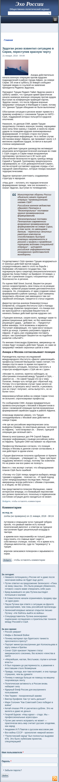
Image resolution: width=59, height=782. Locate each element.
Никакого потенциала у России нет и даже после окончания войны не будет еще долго (30, 578)
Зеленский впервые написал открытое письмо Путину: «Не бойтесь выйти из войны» (28, 611)
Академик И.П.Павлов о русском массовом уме (29, 729)
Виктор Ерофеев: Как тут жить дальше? (25, 699)
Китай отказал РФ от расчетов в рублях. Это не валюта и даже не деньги (29, 709)
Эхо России (29, 4)
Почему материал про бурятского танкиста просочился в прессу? (26, 640)
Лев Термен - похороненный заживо (23, 696)
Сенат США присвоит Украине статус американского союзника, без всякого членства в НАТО (30, 653)
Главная (8, 40)
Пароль (6, 761)
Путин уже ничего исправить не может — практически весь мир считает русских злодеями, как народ (30, 723)
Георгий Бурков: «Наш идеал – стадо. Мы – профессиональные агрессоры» (27, 716)
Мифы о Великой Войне (17, 635)
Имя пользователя (13, 752)
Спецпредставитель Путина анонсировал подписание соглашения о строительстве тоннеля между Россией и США (30, 619)
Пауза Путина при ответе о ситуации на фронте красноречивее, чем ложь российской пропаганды (30, 605)
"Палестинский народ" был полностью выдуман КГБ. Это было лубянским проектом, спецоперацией (29, 739)
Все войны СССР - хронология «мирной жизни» (29, 732)
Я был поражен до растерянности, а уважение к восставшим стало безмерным (29, 666)
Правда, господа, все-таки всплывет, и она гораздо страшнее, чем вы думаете (31, 673)
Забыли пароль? (13, 770)
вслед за (7, 512)
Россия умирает (13, 632)
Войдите (7, 501)
